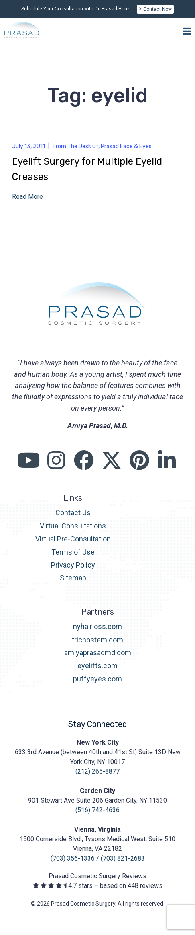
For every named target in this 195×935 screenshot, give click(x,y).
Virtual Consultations (73, 526)
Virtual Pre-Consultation (73, 539)
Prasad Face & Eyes (126, 146)
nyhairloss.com (97, 626)
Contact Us (73, 512)
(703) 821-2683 (123, 858)
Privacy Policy (73, 565)
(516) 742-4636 (97, 810)
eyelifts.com (97, 665)
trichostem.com (97, 640)
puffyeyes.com (97, 679)
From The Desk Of (75, 146)
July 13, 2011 (28, 146)
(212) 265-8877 (97, 771)
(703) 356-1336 (73, 858)
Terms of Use (73, 552)
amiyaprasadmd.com (97, 652)
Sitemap (73, 578)
